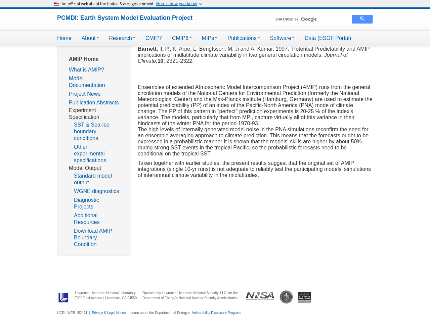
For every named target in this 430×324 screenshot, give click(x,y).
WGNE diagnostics (96, 191)
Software (282, 38)
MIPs (209, 38)
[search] (309, 19)
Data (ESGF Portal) (328, 38)
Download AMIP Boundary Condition (93, 237)
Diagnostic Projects (86, 203)
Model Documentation (87, 82)
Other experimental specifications (90, 153)
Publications (243, 38)
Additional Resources (86, 219)
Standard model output (93, 179)
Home (64, 38)
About (90, 38)
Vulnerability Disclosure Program (216, 313)
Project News (84, 94)
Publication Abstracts (94, 102)
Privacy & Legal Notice (109, 313)
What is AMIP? (86, 70)
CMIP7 (153, 38)
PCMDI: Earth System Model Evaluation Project (124, 17)
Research (122, 38)
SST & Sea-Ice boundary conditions (92, 131)
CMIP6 (182, 38)
